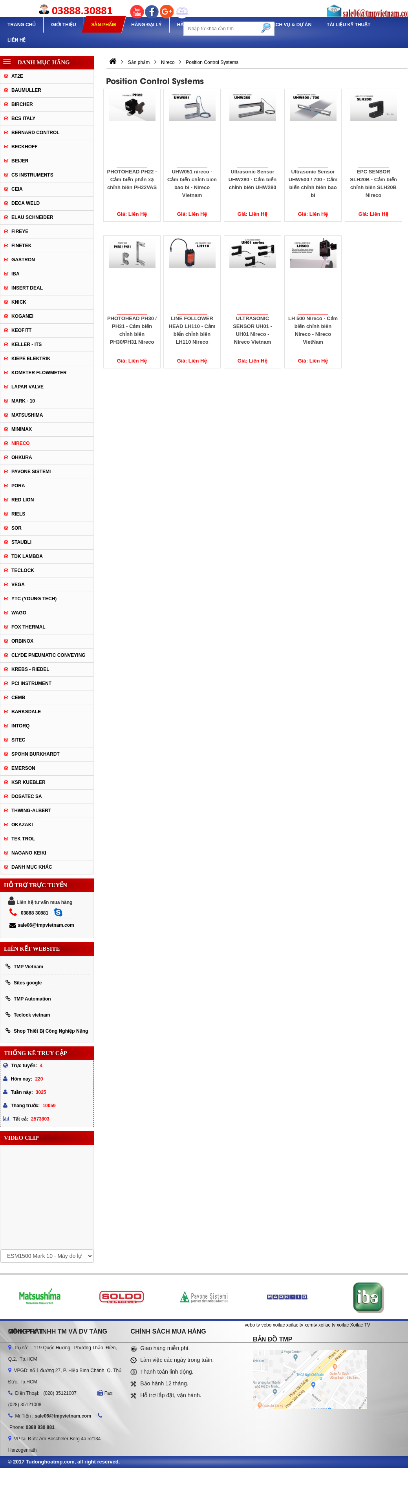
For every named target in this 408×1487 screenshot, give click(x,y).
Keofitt (21, 330)
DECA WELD (25, 203)
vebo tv (252, 1325)
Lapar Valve (27, 387)
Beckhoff (24, 146)
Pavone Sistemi (31, 471)
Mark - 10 (23, 401)
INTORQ (20, 726)
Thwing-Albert (31, 810)
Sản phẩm (103, 24)
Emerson (23, 768)
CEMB (18, 697)
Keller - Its (26, 344)
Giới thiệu (63, 24)
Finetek (21, 245)
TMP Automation (28, 999)
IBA (15, 274)
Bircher (22, 104)
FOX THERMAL (28, 627)
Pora (18, 485)
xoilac (279, 1325)
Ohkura (21, 457)
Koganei (22, 316)
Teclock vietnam (27, 1015)
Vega (18, 584)
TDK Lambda (27, 556)
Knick (18, 302)
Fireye (19, 231)
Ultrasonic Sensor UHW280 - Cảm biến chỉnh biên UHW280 (252, 179)
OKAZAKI (22, 824)
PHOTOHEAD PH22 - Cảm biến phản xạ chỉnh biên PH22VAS (132, 179)
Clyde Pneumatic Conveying (48, 655)
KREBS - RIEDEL (30, 669)
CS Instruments (32, 175)
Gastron (23, 259)
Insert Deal (27, 288)
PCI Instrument (31, 683)
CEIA (17, 189)
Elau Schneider (32, 217)
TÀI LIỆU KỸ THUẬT (348, 24)
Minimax (21, 429)
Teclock (22, 570)
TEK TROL (23, 839)
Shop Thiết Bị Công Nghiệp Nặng (46, 1031)
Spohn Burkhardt (35, 754)
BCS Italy (23, 118)
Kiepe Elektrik (30, 358)
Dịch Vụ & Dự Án (291, 24)
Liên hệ (16, 40)
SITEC (18, 740)
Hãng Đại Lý (146, 24)
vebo (266, 1325)
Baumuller (26, 90)
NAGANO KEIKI (28, 853)
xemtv (311, 1325)
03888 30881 (34, 913)
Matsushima (27, 415)
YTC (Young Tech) (34, 598)
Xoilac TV (360, 1325)
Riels (18, 514)
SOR (16, 528)
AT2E (17, 76)
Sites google (23, 983)
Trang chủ (21, 24)
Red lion (22, 500)
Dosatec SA (26, 796)
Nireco (20, 443)
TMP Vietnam (24, 966)
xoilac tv (294, 1325)
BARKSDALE (26, 711)
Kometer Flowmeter (39, 372)
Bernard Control (35, 132)
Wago (18, 613)
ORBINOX (22, 641)
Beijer (19, 161)
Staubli (21, 542)
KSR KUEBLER (28, 782)
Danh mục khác (31, 867)
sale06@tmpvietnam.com (41, 925)
